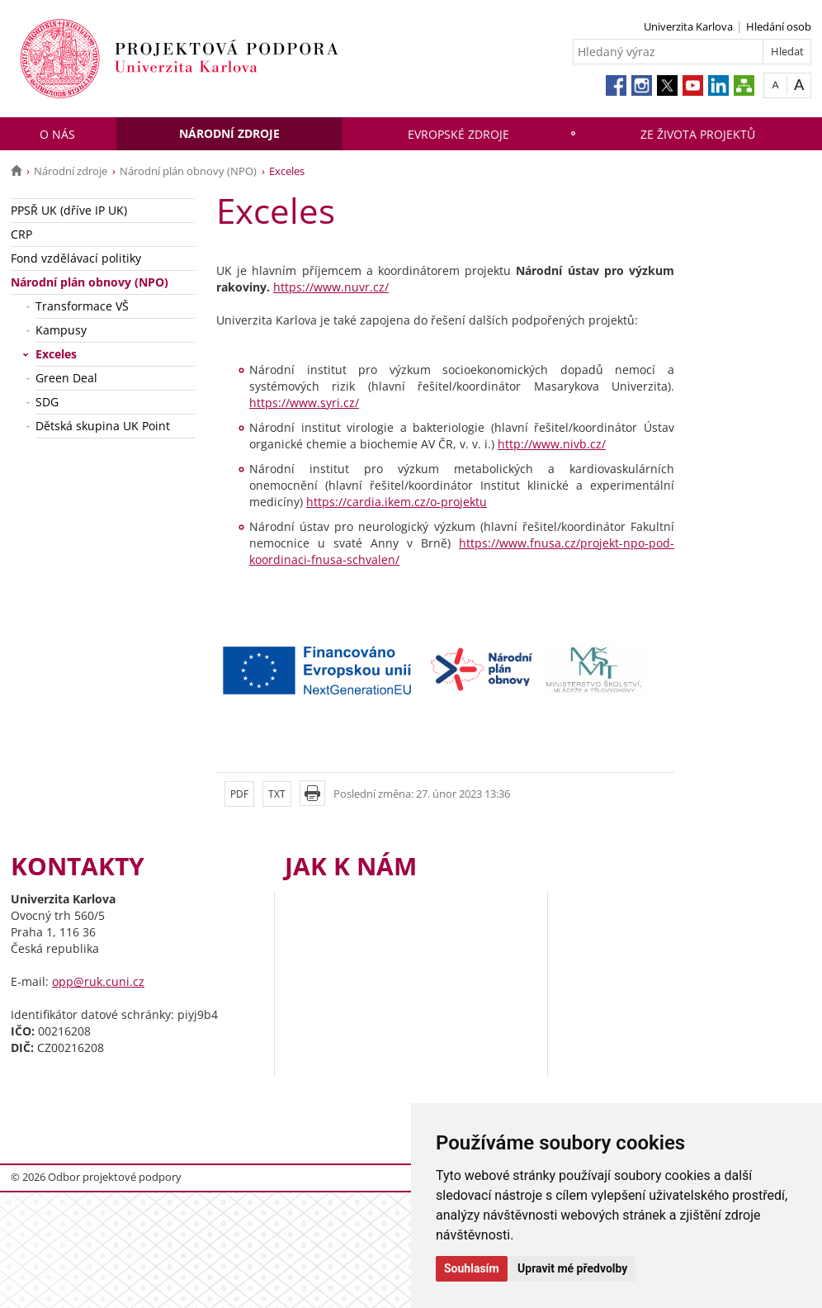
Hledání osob (778, 26)
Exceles (56, 354)
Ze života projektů (697, 134)
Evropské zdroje (458, 134)
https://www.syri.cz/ (304, 402)
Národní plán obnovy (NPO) (188, 171)
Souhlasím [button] (471, 1268)
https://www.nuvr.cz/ (331, 287)
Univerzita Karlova (688, 26)
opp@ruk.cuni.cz (98, 981)
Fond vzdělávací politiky (76, 258)
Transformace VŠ (82, 306)
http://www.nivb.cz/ (552, 444)
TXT (277, 794)
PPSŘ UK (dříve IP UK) (69, 210)
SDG (47, 402)
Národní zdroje (229, 133)
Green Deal (66, 378)
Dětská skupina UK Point (102, 426)
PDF (239, 794)
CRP (21, 234)
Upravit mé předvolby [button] (572, 1268)
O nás (57, 134)
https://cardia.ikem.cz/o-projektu (396, 501)
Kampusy (61, 330)
